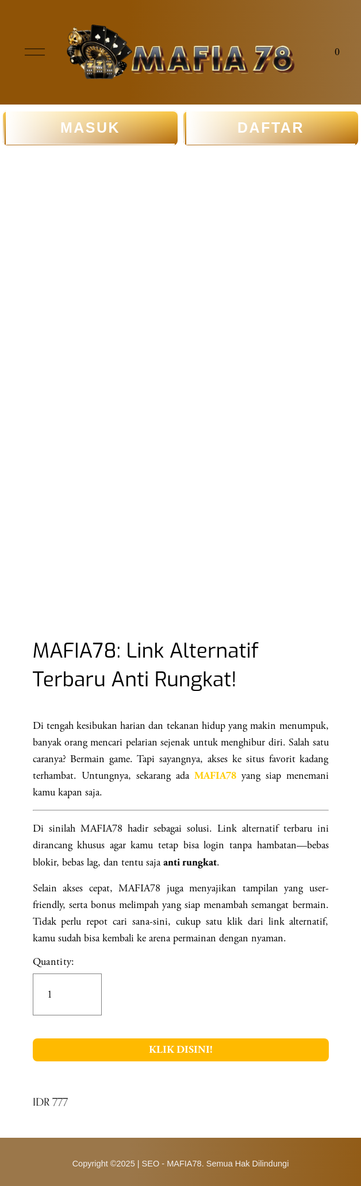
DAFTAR (270, 127)
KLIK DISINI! (181, 1050)
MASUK (90, 127)
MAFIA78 (215, 776)
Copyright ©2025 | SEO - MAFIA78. (138, 1163)
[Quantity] (67, 994)
